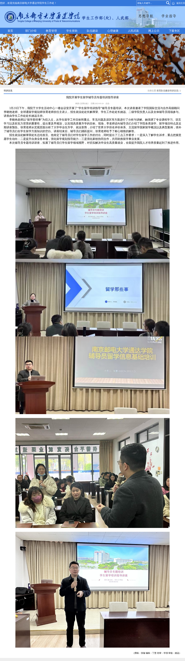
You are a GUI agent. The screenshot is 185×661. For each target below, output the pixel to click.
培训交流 (174, 90)
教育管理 (51, 30)
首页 (10, 30)
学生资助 (71, 30)
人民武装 (133, 30)
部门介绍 (30, 30)
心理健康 (112, 30)
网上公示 (153, 30)
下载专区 (174, 30)
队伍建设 (92, 30)
